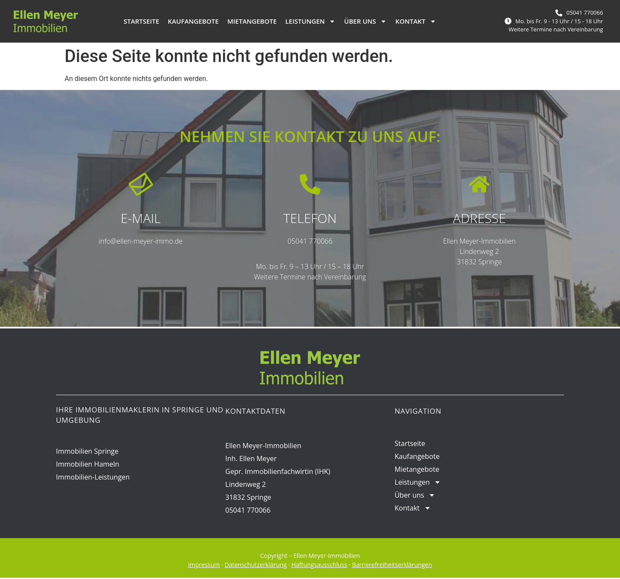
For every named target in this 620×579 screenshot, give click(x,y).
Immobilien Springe (87, 452)
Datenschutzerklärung (256, 565)
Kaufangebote (193, 21)
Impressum (204, 565)
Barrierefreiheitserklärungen (392, 565)
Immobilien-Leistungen (93, 478)
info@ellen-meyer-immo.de (141, 242)
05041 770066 (310, 242)
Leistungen (310, 21)
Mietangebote (252, 21)
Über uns (365, 21)
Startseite (141, 21)
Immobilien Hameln (87, 465)
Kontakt (415, 21)
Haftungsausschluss (319, 565)
